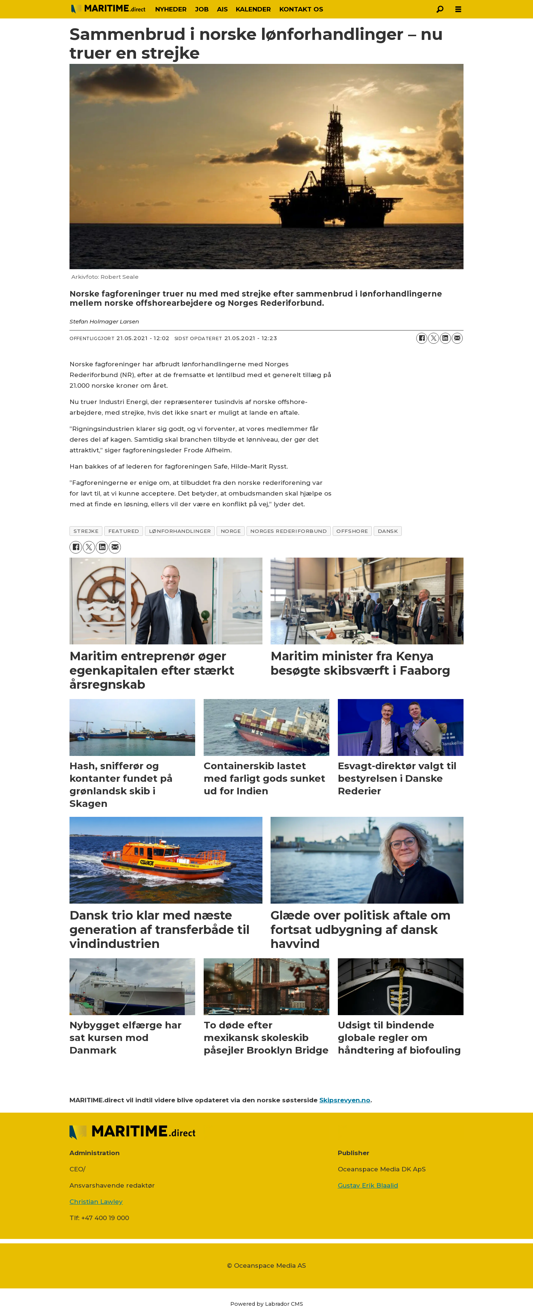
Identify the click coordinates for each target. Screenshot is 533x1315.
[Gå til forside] (108, 9)
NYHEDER (171, 9)
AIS (222, 9)
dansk (388, 531)
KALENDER (253, 9)
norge (231, 531)
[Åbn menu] (458, 9)
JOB (202, 9)
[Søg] (440, 9)
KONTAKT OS (301, 9)
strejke (86, 531)
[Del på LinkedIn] (445, 338)
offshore (352, 531)
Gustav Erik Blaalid (368, 1185)
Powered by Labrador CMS (266, 1304)
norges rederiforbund (288, 531)
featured (123, 531)
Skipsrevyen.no (344, 1100)
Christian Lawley (96, 1201)
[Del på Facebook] (421, 338)
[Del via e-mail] (457, 338)
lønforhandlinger (180, 531)
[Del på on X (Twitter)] (433, 338)
